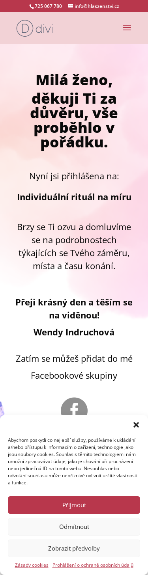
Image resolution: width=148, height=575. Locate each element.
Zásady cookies (32, 565)
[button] (136, 425)
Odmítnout (74, 526)
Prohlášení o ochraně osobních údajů (92, 565)
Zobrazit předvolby (74, 548)
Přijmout (74, 505)
